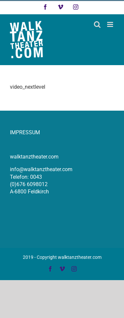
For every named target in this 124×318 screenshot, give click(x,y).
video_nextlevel (27, 87)
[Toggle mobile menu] (110, 24)
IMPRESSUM (25, 132)
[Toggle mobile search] (97, 24)
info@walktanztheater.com (41, 169)
